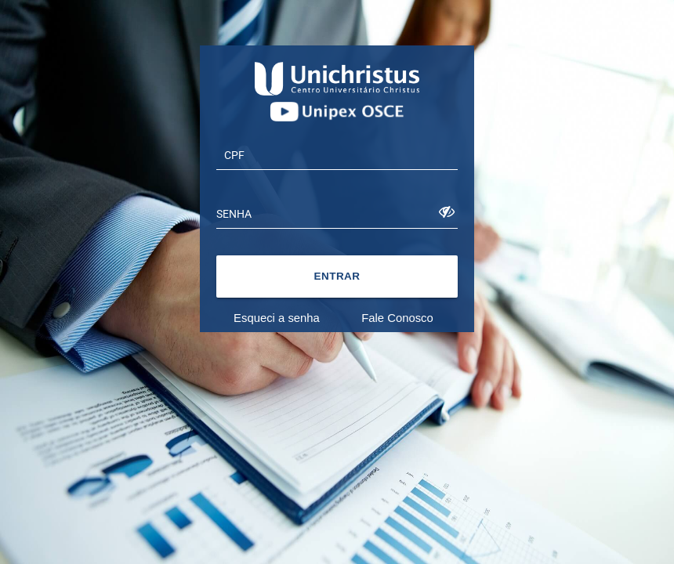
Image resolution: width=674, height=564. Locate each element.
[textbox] (337, 154)
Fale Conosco (397, 318)
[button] (337, 276)
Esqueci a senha (277, 318)
